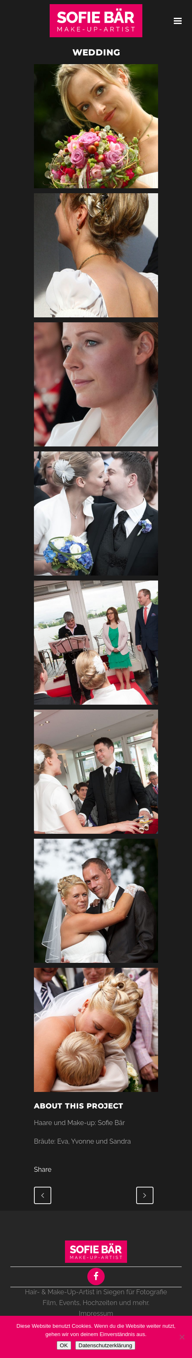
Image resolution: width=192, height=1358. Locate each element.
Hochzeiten (100, 1303)
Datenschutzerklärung (105, 1345)
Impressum (96, 1313)
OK (64, 1345)
